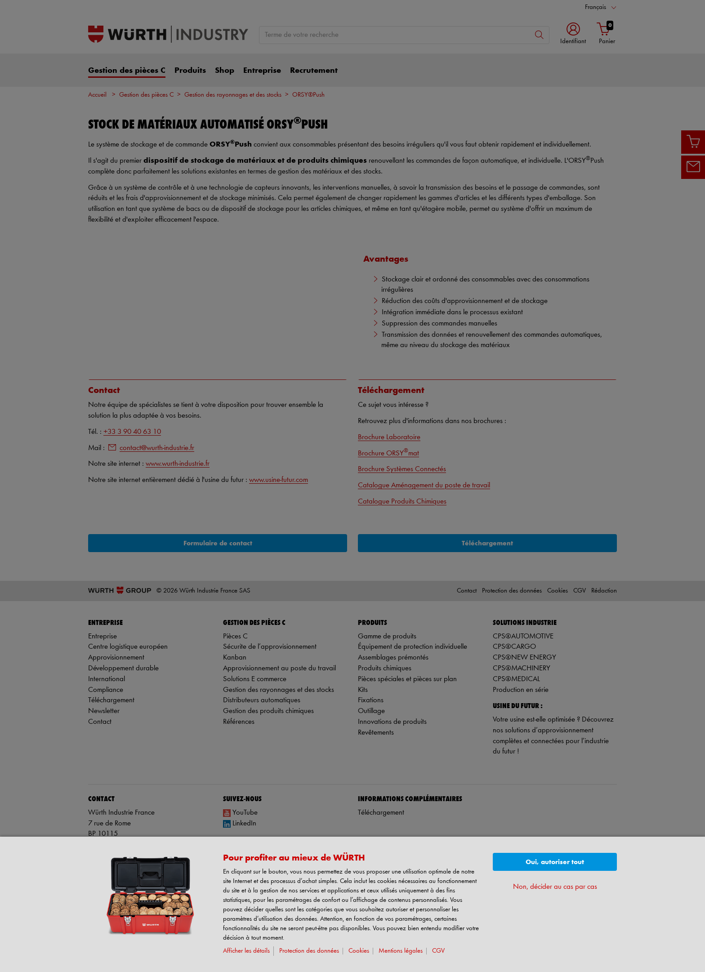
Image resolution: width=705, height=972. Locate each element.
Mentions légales (401, 951)
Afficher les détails (246, 951)
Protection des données (309, 951)
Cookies (358, 951)
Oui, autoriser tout (555, 862)
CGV (438, 951)
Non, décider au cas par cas (555, 887)
